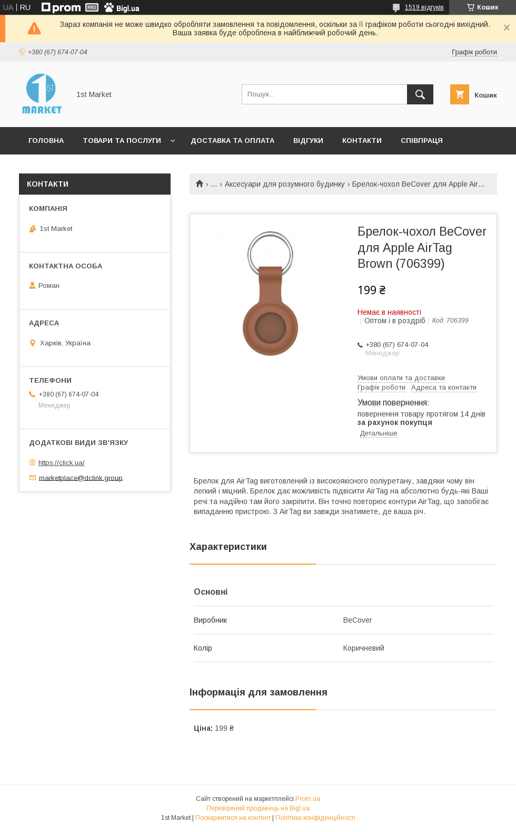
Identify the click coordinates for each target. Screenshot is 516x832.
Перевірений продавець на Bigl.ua (258, 808)
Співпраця (422, 140)
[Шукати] (420, 94)
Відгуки (308, 140)
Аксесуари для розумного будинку (285, 184)
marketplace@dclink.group (81, 477)
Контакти (362, 140)
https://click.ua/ (61, 463)
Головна (46, 140)
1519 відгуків (424, 7)
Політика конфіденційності (315, 817)
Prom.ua (307, 798)
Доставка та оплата (232, 140)
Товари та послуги (122, 140)
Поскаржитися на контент (233, 817)
